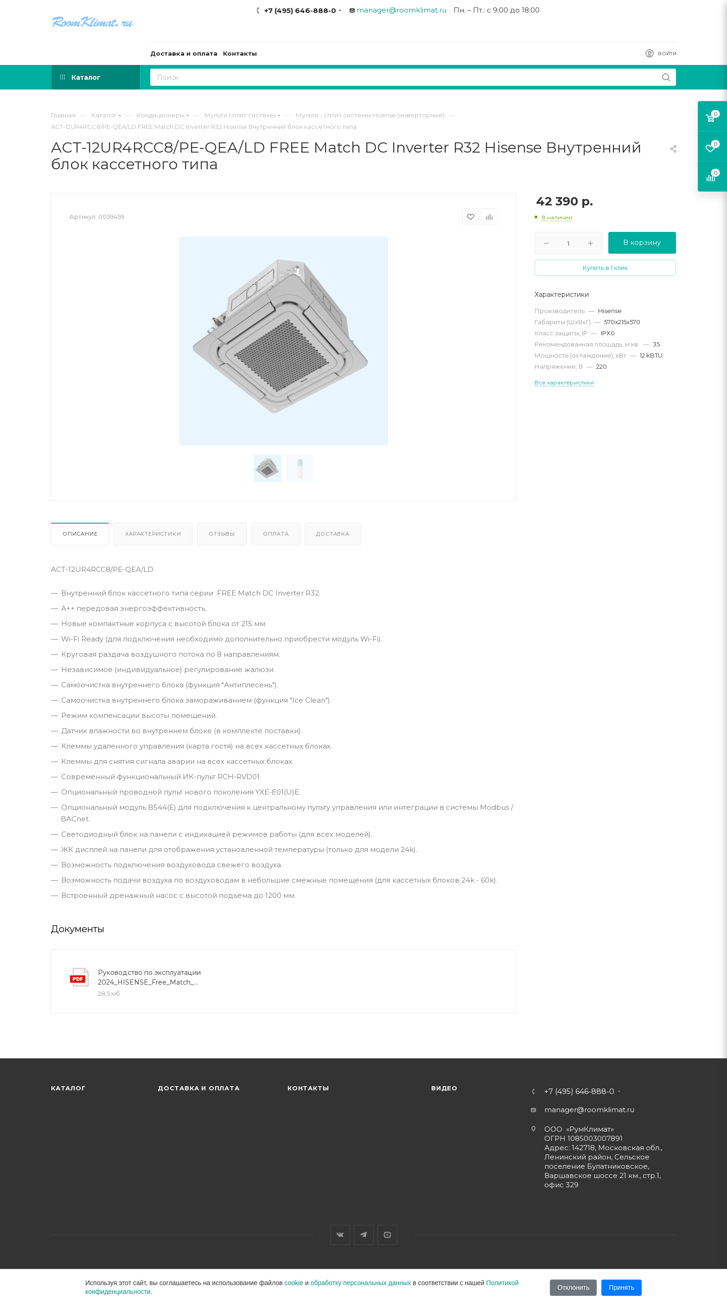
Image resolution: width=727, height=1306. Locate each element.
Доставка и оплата (199, 1088)
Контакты (308, 1088)
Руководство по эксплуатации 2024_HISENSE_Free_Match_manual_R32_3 (150, 977)
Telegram (364, 1235)
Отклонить (573, 1287)
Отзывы (222, 534)
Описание (80, 534)
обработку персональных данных (361, 1283)
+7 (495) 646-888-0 (300, 10)
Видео (444, 1088)
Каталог (68, 1088)
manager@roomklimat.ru (401, 10)
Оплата (276, 534)
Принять (621, 1287)
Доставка (332, 534)
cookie (294, 1283)
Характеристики (153, 534)
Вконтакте (340, 1235)
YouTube (387, 1235)
